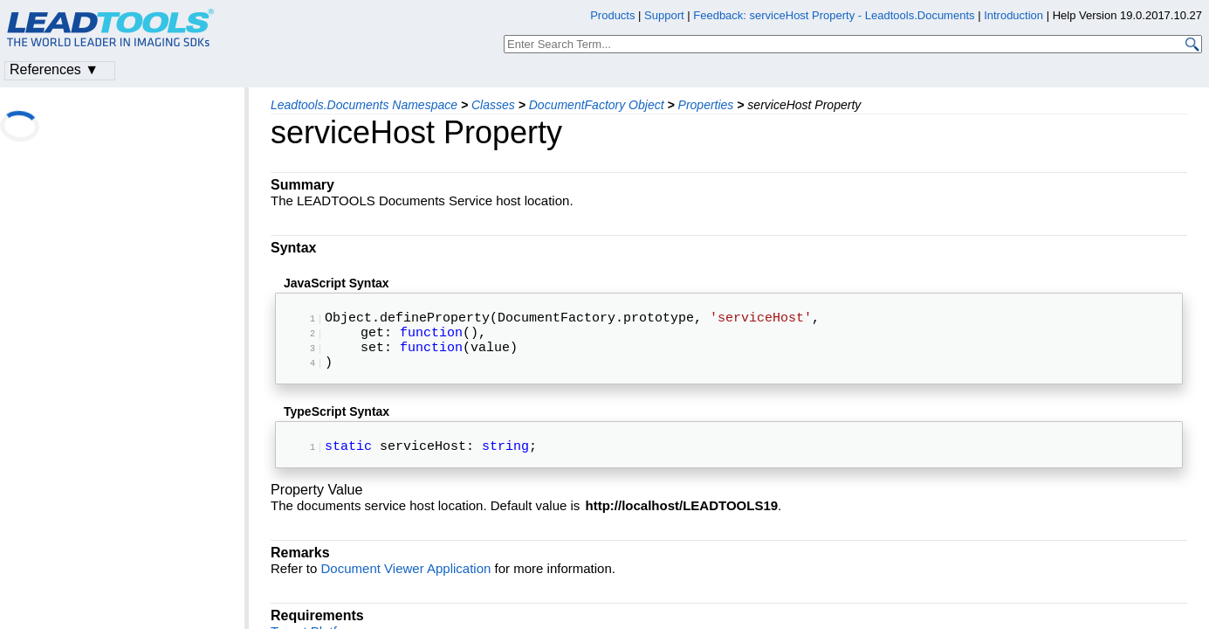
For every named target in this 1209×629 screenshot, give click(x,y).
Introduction (1013, 15)
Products (612, 15)
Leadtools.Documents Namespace (364, 105)
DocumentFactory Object (596, 105)
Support (664, 15)
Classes (493, 105)
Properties (706, 105)
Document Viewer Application (406, 585)
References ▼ (54, 69)
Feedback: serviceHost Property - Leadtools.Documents (835, 15)
